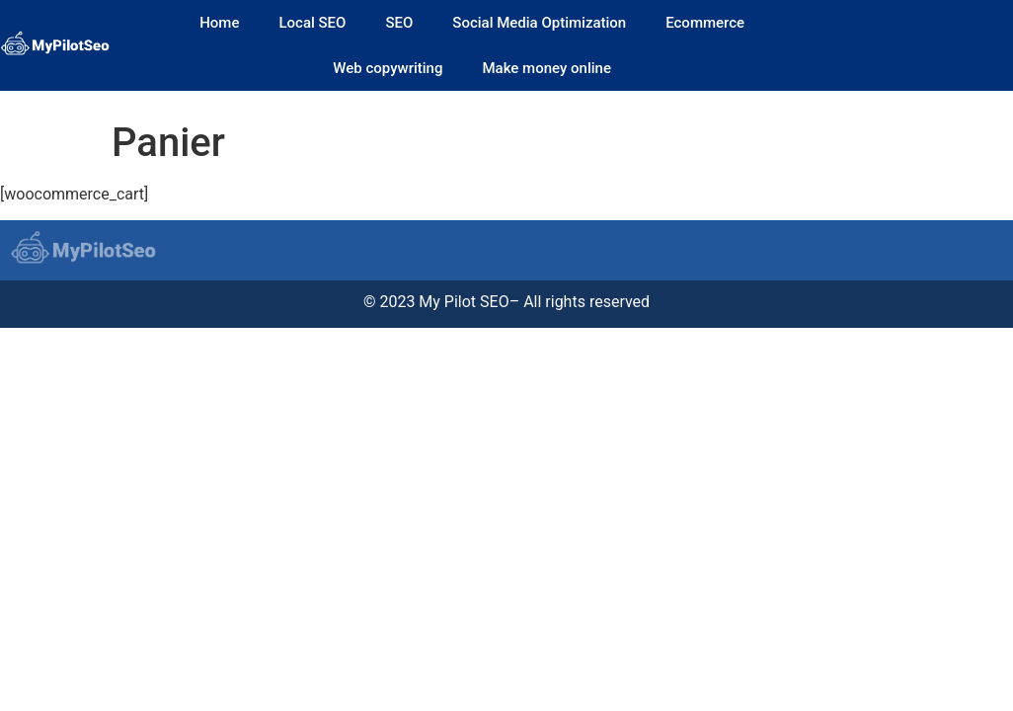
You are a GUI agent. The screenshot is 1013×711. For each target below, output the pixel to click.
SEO (399, 23)
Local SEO (312, 23)
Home (219, 23)
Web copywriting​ (387, 68)
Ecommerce (704, 23)
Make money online (546, 68)
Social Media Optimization (539, 23)
